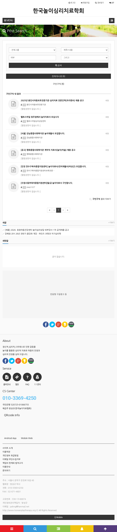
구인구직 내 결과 (13, 94)
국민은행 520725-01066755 (16, 405)
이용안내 (6, 467)
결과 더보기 (100, 199)
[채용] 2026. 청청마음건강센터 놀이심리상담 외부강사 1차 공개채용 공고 (36, 230)
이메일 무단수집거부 (11, 459)
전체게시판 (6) (58, 76)
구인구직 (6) (58, 84)
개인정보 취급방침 (11, 456)
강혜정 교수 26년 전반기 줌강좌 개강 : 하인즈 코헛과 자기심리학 (32, 234)
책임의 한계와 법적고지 (13, 463)
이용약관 (6, 452)
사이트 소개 (8, 448)
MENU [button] (8, 20)
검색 (58, 65)
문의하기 (6, 471)
